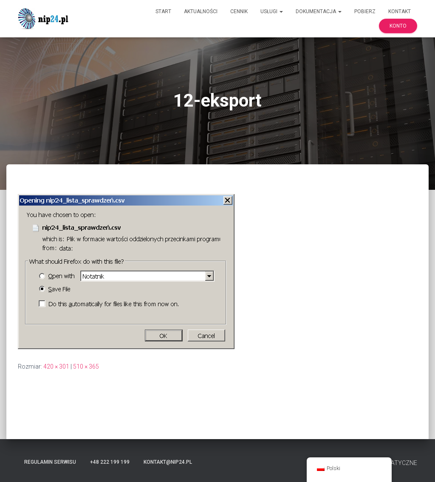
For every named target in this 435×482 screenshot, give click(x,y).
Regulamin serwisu (50, 462)
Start (163, 11)
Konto (398, 26)
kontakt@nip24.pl (168, 462)
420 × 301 (56, 366)
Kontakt (399, 11)
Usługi (271, 11)
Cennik (239, 11)
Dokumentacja (319, 11)
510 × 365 (86, 366)
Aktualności (201, 11)
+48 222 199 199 (110, 462)
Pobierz (365, 11)
